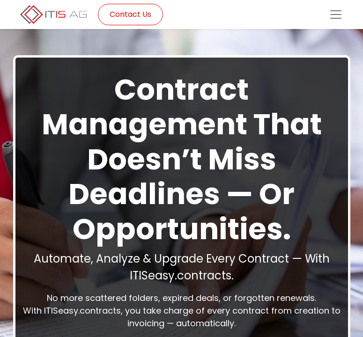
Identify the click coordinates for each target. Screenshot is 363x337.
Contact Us (130, 14)
